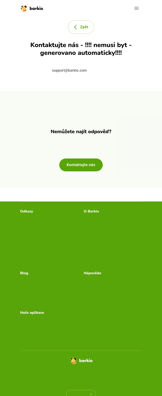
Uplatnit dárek (31, 240)
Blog (24, 233)
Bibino (25, 320)
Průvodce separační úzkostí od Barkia (109, 228)
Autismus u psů (32, 302)
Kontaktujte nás (81, 165)
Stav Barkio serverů (36, 262)
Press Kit (91, 238)
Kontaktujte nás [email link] (96, 302)
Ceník (25, 226)
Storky (25, 342)
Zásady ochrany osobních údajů (64, 375)
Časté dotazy (94, 280)
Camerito (27, 327)
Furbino (26, 334)
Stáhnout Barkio (33, 218)
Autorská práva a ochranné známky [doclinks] (81, 380)
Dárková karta (31, 248)
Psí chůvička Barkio (100, 218)
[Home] (81, 362)
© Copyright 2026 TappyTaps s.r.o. (81, 369)
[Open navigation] (136, 8)
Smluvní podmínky (109, 375)
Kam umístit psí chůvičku (40, 280)
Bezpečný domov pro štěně (42, 287)
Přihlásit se (29, 255)
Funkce (90, 295)
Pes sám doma (32, 295)
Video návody (95, 287)
